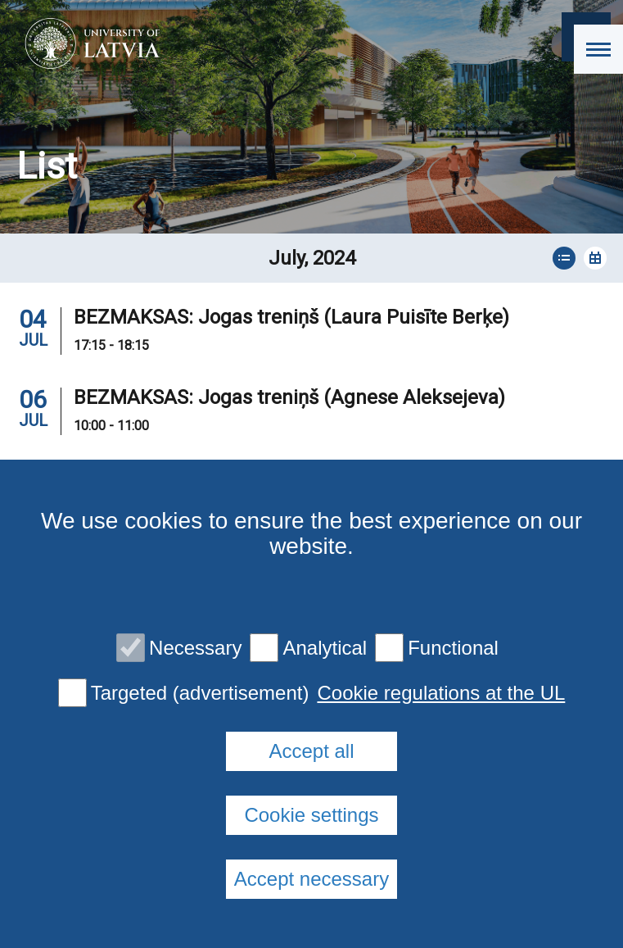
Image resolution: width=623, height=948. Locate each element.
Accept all (311, 751)
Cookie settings (311, 815)
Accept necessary (311, 879)
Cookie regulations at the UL (441, 693)
